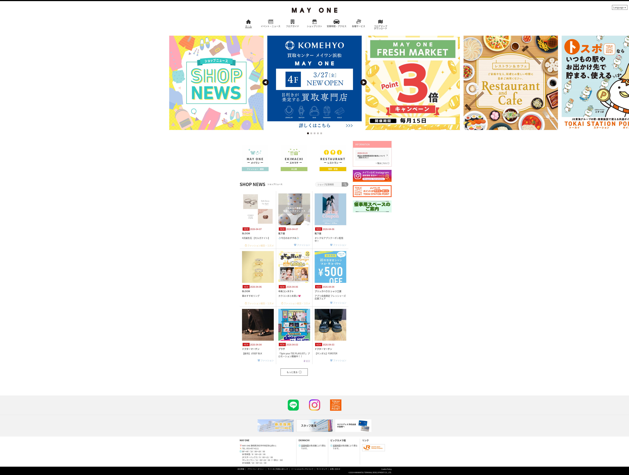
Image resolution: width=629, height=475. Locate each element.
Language (618, 7)
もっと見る (294, 372)
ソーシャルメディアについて (302, 469)
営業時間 (305, 445)
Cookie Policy (386, 469)
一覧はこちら (382, 163)
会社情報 (240, 469)
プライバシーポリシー (256, 469)
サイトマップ (322, 469)
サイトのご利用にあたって (278, 469)
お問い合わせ (335, 469)
